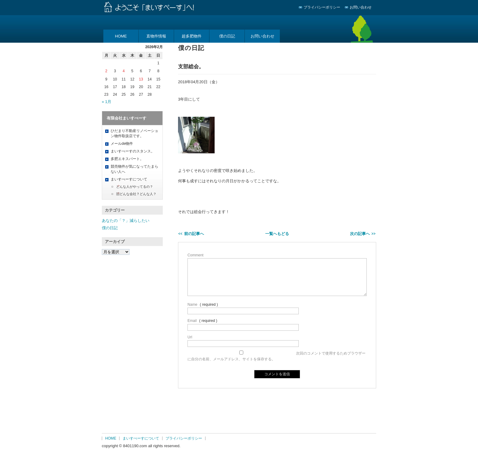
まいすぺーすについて (129, 179)
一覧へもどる (277, 233)
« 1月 (106, 101)
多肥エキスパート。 (127, 159)
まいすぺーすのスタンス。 (133, 151)
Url (189, 337)
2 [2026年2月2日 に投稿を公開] (106, 71)
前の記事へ (194, 233)
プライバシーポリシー (322, 7)
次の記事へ (360, 233)
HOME (121, 36)
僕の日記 (227, 36)
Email (192, 321)
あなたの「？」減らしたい (125, 220)
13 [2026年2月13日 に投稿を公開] (141, 79)
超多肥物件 (192, 36)
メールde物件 (122, 143)
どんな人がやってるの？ (134, 186)
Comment (195, 255)
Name (192, 304)
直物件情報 (156, 36)
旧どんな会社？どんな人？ (136, 194)
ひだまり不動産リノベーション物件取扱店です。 (134, 133)
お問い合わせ (361, 7)
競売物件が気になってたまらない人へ (134, 169)
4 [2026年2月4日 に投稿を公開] (124, 71)
